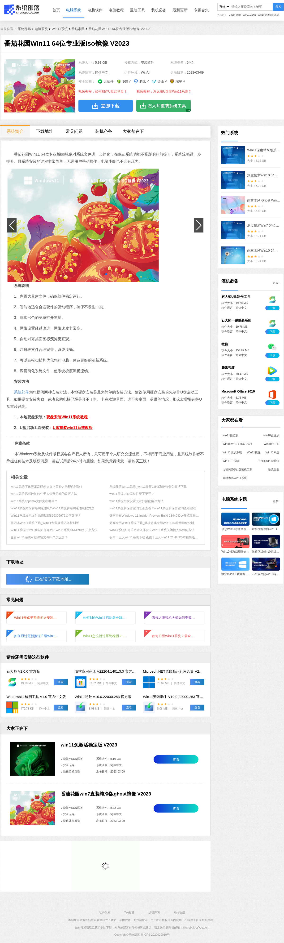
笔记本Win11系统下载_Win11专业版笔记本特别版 (45, 523)
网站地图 (179, 912)
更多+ (276, 283)
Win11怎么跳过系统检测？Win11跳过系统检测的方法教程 (105, 636)
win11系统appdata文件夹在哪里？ (34, 501)
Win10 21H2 (271, 444)
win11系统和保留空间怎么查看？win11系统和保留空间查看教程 (152, 508)
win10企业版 (271, 435)
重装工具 (137, 10)
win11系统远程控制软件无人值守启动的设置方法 (44, 494)
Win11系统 (60, 29)
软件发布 (105, 912)
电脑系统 (73, 10)
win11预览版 (230, 435)
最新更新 (180, 10)
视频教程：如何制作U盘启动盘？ (102, 91)
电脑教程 (116, 10)
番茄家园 (78, 29)
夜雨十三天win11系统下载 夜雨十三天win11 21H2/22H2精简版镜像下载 (158, 537)
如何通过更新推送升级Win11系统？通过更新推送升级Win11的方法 (36, 636)
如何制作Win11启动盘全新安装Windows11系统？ (105, 618)
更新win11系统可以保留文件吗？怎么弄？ (39, 537)
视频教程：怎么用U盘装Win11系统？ (164, 91)
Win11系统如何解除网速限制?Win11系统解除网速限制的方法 (52, 508)
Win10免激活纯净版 (268, 14)
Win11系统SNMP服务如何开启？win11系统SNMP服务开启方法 (54, 530)
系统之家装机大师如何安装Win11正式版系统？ (174, 618)
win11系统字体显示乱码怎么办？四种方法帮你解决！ (47, 486)
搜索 (278, 6)
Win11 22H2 (249, 14)
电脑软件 (95, 10)
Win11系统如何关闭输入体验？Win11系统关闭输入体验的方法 (151, 530)
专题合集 (201, 10)
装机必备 (158, 10)
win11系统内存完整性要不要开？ (131, 494)
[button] (104, 274)
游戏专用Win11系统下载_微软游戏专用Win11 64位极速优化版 (151, 523)
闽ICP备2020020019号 (155, 934)
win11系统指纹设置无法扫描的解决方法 (136, 501)
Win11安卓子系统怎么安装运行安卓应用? (36, 618)
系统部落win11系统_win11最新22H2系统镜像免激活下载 (148, 486)
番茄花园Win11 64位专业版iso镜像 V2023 (119, 29)
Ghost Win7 (235, 14)
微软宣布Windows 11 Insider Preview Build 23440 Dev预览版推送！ (155, 515)
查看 (176, 759)
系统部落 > (26, 29)
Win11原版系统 (232, 452)
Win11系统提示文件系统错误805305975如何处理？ (46, 515)
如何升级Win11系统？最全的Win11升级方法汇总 (174, 636)
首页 (56, 10)
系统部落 (21, 392)
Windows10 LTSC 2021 (237, 444)
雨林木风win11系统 (235, 478)
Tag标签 (129, 912)
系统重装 (273, 469)
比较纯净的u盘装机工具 (238, 469)
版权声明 (154, 912)
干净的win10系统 (268, 461)
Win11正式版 (231, 461)
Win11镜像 (254, 452)
